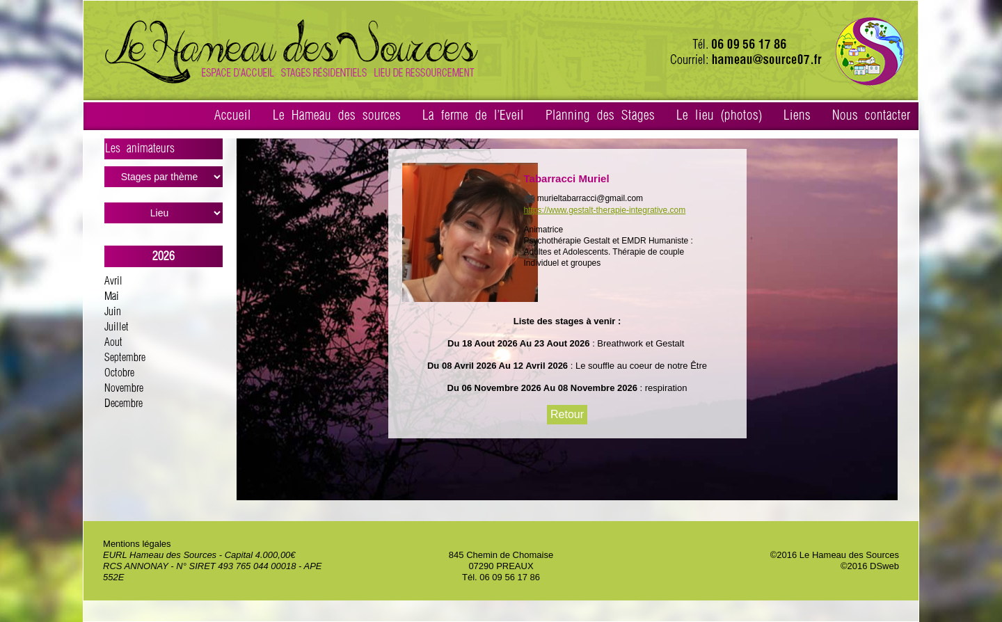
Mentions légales (137, 544)
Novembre (123, 388)
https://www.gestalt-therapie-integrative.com (605, 210)
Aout (113, 342)
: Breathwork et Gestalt (638, 343)
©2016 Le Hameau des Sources (834, 555)
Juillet (116, 327)
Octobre (119, 373)
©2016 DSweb (870, 566)
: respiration (662, 388)
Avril (113, 281)
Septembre (124, 358)
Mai (111, 297)
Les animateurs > (164, 151)
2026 (163, 256)
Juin (112, 312)
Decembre (123, 404)
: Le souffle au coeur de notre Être (637, 365)
